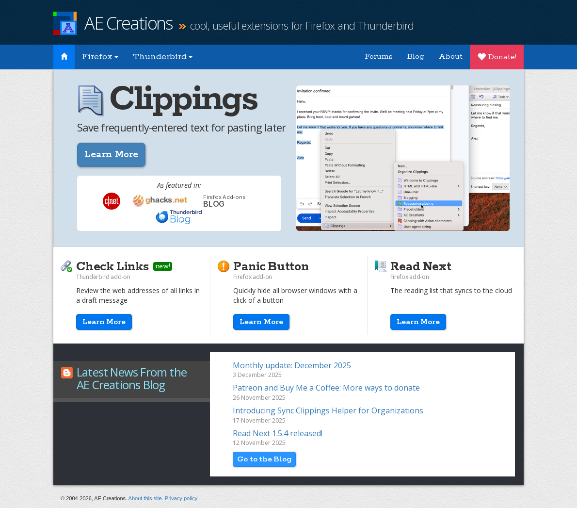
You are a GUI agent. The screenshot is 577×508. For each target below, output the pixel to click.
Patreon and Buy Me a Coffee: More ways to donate (326, 387)
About (451, 56)
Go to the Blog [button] (264, 459)
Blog (415, 56)
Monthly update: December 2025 (292, 365)
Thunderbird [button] (162, 56)
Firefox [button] (100, 56)
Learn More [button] (111, 154)
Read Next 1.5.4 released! (277, 433)
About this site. (145, 498)
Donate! (496, 57)
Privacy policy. (181, 498)
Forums (379, 56)
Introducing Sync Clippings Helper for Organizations (328, 410)
